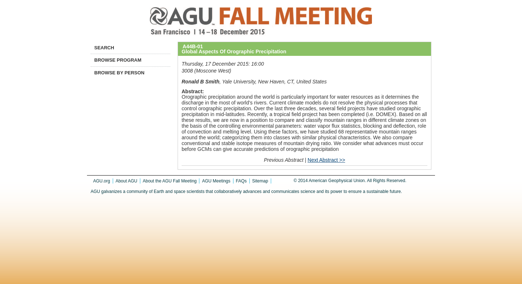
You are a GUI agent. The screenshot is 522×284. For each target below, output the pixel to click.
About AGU (126, 181)
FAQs (241, 181)
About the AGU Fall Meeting (170, 181)
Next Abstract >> (326, 160)
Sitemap (260, 181)
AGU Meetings (216, 181)
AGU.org (101, 181)
